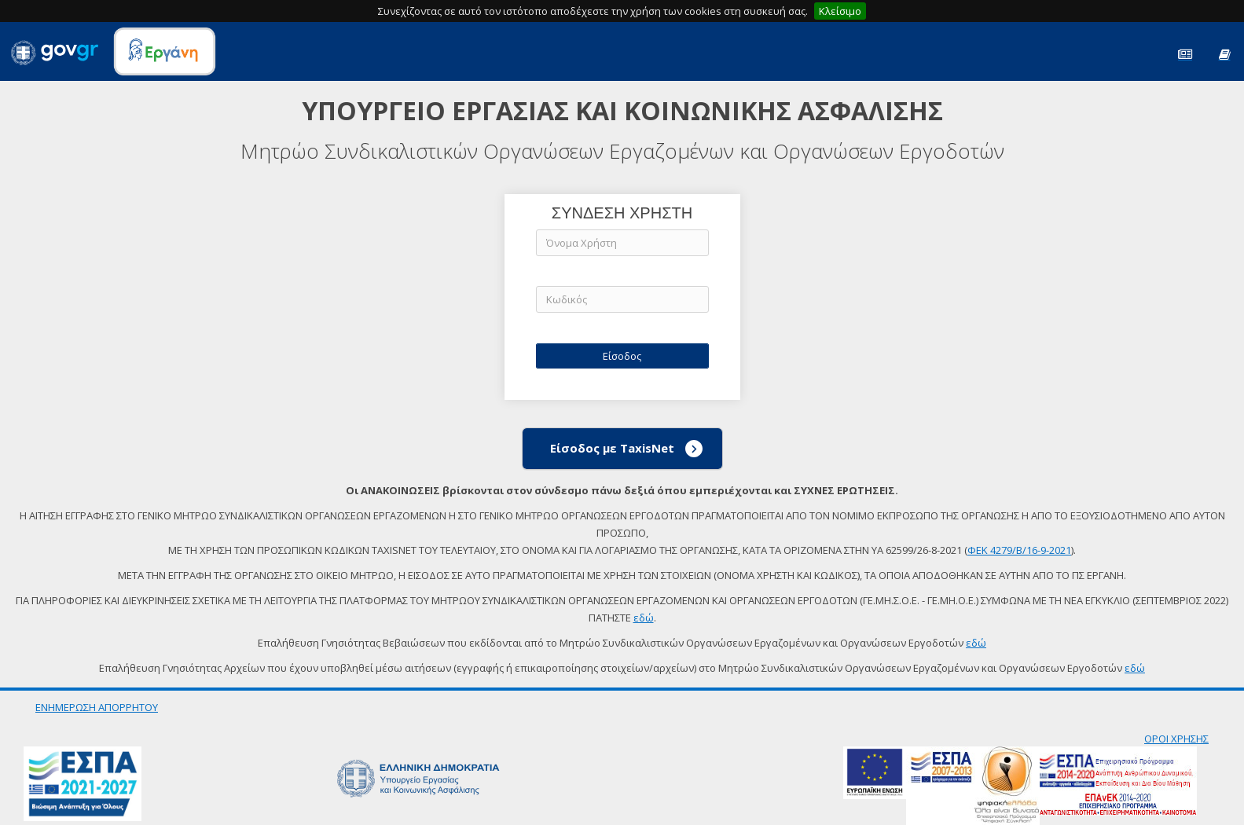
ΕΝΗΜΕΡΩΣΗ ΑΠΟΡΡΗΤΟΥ (96, 707)
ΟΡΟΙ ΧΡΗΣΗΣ (1176, 739)
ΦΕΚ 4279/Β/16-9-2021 (1019, 550)
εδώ (643, 617)
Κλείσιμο (840, 11)
